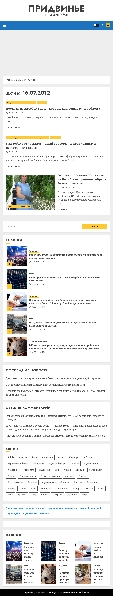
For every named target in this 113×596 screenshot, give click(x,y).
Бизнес (32, 273)
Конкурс (13, 206)
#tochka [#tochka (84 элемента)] (23, 457)
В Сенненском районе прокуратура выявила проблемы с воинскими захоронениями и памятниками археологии (65, 346)
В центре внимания (38, 341)
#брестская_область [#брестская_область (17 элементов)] (17, 463)
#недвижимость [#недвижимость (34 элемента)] (27, 476)
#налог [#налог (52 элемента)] (11, 476)
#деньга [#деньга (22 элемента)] (74, 463)
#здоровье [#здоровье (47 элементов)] (44, 469)
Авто (31, 319)
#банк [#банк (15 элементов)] (61, 457)
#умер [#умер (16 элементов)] (76, 488)
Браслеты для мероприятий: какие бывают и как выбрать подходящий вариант (65, 256)
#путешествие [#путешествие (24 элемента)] (49, 482)
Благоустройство (27, 103)
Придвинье (56, 8)
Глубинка (42, 103)
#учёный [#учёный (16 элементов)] (88, 488)
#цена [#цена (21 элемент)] (101, 488)
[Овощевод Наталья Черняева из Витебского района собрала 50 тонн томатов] (30, 192)
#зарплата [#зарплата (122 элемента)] (28, 469)
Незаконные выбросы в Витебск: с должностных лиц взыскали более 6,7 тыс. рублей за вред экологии (62, 301)
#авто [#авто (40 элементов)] (35, 457)
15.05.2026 (36, 284)
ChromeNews (68, 592)
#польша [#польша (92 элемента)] (32, 482)
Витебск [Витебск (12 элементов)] (22, 494)
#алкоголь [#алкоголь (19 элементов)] (47, 457)
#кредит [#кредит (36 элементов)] (80, 469)
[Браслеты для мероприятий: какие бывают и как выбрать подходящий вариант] (17, 256)
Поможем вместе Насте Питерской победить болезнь (74, 435)
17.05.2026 (36, 262)
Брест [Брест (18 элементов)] (10, 494)
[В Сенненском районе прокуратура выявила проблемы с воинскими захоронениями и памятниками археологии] (17, 346)
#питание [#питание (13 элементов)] (83, 476)
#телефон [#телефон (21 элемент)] (46, 488)
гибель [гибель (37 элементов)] (44, 494)
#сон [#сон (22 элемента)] (23, 488)
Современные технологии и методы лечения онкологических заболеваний (53, 508)
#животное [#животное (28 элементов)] (13, 469)
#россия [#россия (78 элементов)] (77, 482)
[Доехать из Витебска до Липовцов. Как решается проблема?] (56, 103)
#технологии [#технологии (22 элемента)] (61, 488)
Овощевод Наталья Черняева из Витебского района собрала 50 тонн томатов (82, 179)
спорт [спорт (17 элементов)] (84, 494)
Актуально (11, 103)
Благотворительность (17, 138)
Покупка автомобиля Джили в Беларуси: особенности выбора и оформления (63, 324)
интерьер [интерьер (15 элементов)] (57, 494)
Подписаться (108, 25)
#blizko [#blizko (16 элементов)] (11, 457)
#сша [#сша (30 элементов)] (33, 488)
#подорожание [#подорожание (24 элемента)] (15, 482)
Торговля (55, 138)
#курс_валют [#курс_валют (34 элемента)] (95, 469)
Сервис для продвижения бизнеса (27, 513)
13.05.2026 (36, 307)
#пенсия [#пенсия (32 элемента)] (69, 476)
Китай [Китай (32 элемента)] (34, 494)
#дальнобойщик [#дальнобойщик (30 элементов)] (57, 463)
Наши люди (25, 206)
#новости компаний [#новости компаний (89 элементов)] (50, 476)
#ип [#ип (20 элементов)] (57, 469)
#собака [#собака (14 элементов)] (11, 488)
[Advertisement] (56, 51)
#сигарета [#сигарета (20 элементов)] (92, 482)
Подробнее (14, 127)
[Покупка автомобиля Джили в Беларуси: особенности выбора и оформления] (17, 324)
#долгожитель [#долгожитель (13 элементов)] (91, 463)
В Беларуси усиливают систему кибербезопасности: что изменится (64, 279)
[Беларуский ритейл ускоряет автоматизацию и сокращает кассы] (83, 574)
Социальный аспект (39, 138)
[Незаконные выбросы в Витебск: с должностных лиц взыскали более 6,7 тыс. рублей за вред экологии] (17, 301)
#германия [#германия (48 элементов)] (38, 463)
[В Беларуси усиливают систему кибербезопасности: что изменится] (17, 279)
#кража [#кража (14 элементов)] (67, 469)
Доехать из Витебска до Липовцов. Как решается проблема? (54, 108)
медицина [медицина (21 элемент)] (72, 494)
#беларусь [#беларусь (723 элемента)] (74, 457)
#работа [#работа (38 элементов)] (64, 482)
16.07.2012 (13, 113)
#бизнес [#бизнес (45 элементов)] (88, 457)
